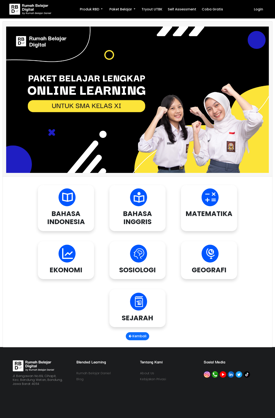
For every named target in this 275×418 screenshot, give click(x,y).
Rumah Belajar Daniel (93, 373)
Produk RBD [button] (90, 9)
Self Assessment (182, 9)
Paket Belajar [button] (121, 9)
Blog (79, 379)
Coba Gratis (212, 9)
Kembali (137, 336)
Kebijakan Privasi (153, 379)
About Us (147, 373)
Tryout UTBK (152, 9)
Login (258, 9)
